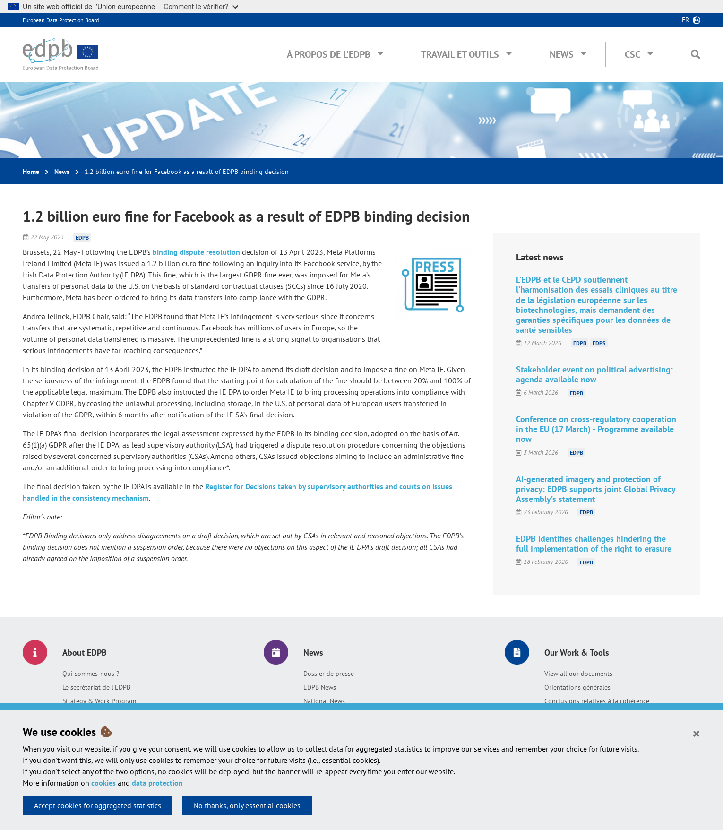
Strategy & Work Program (99, 701)
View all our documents (578, 673)
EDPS (599, 342)
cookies (103, 782)
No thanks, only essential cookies (247, 805)
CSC (632, 54)
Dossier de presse (328, 673)
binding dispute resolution (196, 252)
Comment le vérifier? (201, 6)
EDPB (82, 237)
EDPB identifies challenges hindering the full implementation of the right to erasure (593, 543)
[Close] (696, 733)
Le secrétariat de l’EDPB (96, 687)
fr (685, 20)
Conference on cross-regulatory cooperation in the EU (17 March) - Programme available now (596, 429)
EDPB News (319, 687)
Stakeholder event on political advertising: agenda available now (594, 374)
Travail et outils (460, 54)
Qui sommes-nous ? (90, 673)
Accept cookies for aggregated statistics (97, 805)
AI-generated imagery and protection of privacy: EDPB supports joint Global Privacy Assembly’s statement (595, 489)
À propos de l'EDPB (328, 54)
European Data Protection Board (61, 20)
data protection (157, 782)
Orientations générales (577, 687)
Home (31, 171)
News (562, 54)
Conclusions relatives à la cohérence (596, 701)
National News (324, 701)
